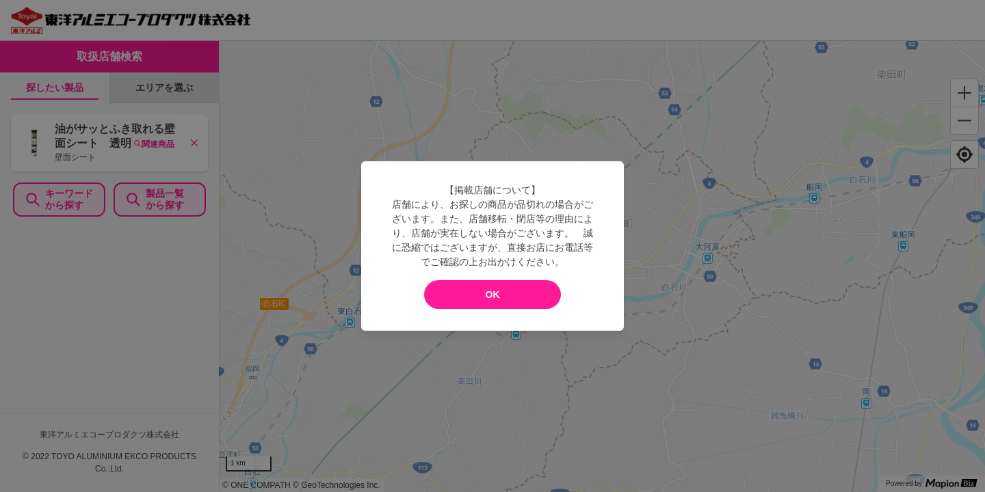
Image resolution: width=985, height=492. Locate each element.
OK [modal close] (493, 294)
